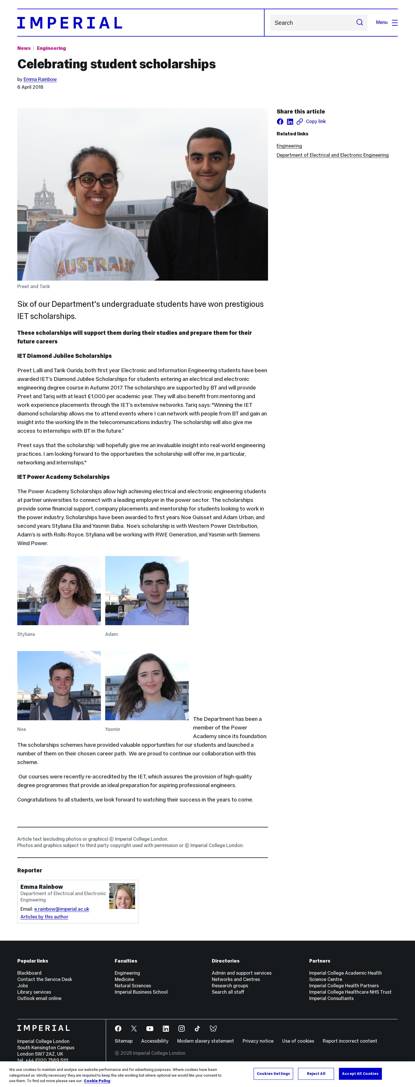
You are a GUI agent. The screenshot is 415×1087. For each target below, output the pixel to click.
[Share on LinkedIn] (289, 121)
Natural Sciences (133, 986)
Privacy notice (258, 1041)
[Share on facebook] (280, 121)
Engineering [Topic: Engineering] (51, 48)
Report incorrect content (350, 1041)
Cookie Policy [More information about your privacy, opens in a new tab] (97, 1081)
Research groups (230, 986)
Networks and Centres (236, 979)
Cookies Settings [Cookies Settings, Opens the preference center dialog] (273, 1073)
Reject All (316, 1073)
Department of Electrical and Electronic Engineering (333, 155)
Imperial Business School (141, 992)
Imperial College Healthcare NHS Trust (350, 992)
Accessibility (155, 1041)
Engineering (289, 146)
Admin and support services (241, 973)
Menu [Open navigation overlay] (387, 22)
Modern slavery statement (205, 1041)
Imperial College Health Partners (344, 986)
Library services (34, 992)
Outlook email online (39, 998)
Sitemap (124, 1041)
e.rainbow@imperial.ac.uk (61, 909)
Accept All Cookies (360, 1073)
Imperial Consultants (331, 998)
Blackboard (29, 973)
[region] (207, 1074)
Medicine (124, 979)
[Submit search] (359, 22)
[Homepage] (141, 23)
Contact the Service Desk (44, 979)
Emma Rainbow (40, 79)
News (24, 48)
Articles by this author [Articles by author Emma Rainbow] (44, 917)
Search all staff (228, 992)
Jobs (22, 986)
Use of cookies (298, 1041)
